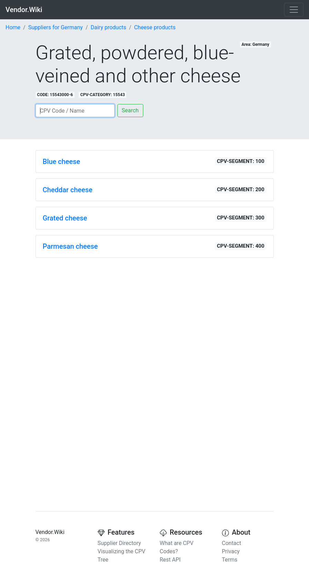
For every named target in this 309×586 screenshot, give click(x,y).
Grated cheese (65, 218)
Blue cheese (61, 161)
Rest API (170, 559)
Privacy (231, 551)
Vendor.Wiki (24, 10)
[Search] (75, 110)
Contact (231, 543)
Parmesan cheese (70, 246)
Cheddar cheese (68, 190)
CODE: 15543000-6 (55, 94)
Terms (230, 559)
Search (130, 110)
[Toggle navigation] (293, 10)
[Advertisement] (155, 311)
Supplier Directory (119, 543)
